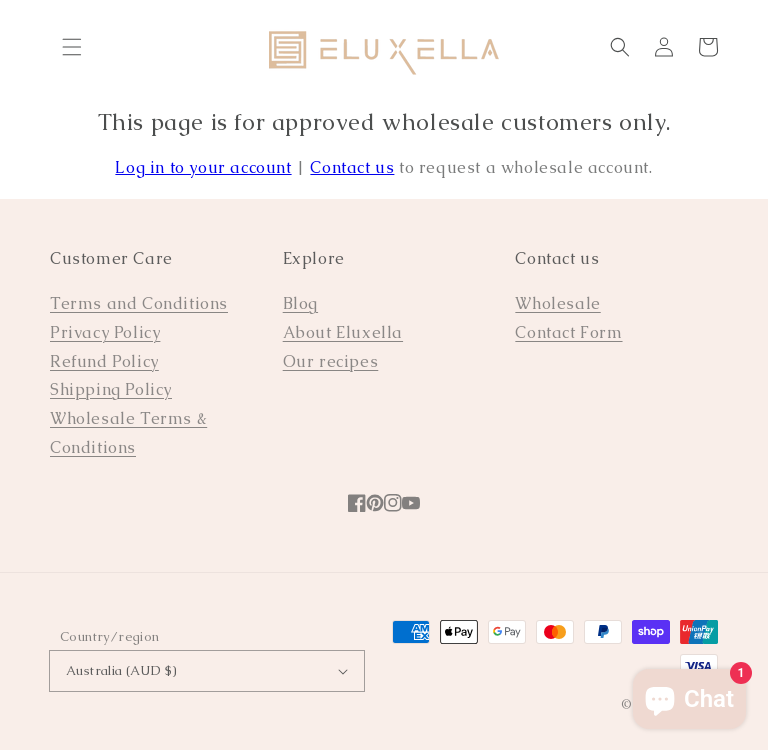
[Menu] (72, 47)
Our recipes (331, 361)
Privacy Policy (105, 332)
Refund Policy (104, 361)
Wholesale (557, 303)
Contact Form (568, 332)
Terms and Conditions (139, 303)
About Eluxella (343, 332)
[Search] (620, 47)
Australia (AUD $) (207, 670)
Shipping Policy (111, 389)
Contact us (352, 167)
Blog (300, 303)
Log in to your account (203, 167)
